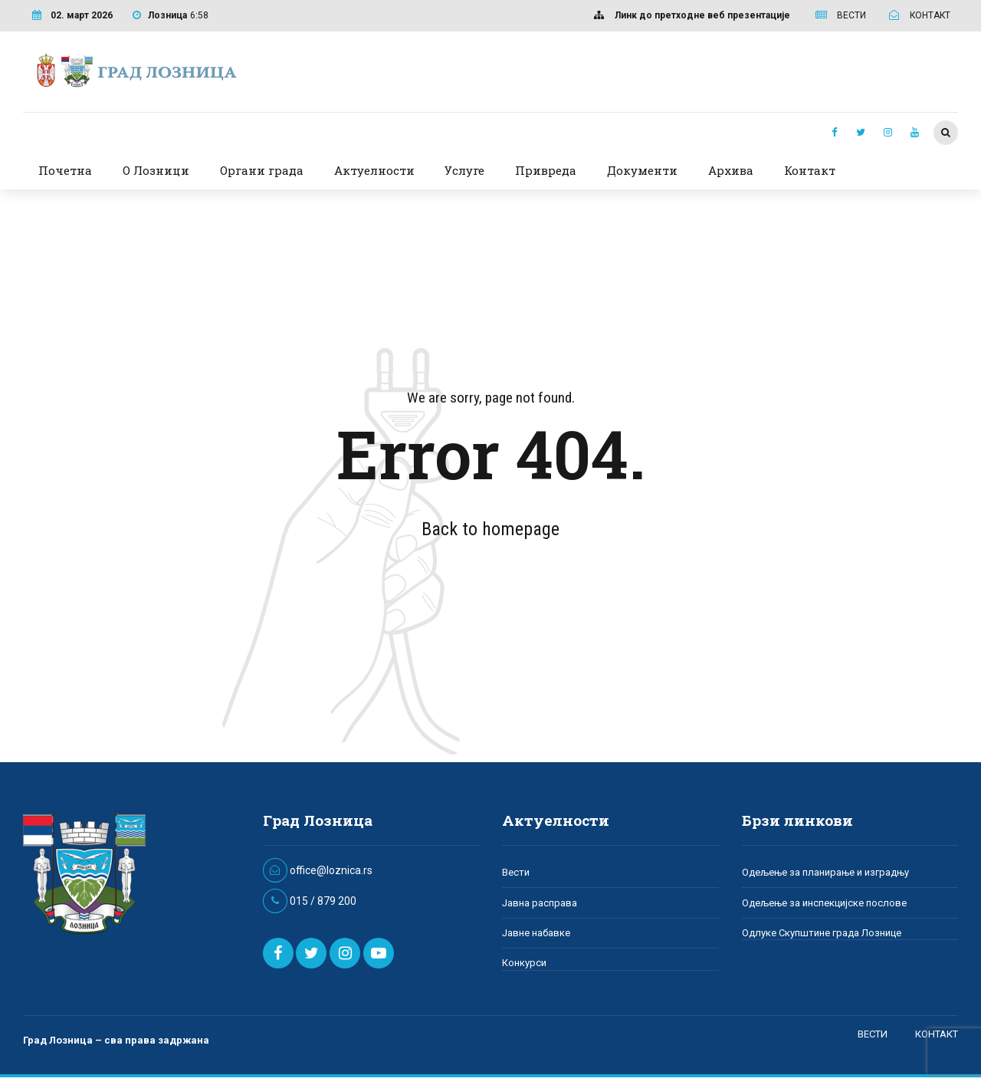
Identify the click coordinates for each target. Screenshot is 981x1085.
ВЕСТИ (872, 1034)
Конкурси (524, 962)
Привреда (545, 170)
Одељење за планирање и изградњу (825, 872)
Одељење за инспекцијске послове (824, 903)
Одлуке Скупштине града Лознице (821, 933)
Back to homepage (490, 529)
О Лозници (156, 170)
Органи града (261, 170)
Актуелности (374, 170)
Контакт (809, 170)
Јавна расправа (539, 903)
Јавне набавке (536, 933)
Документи (642, 170)
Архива (730, 170)
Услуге (464, 170)
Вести (516, 872)
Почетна (65, 170)
